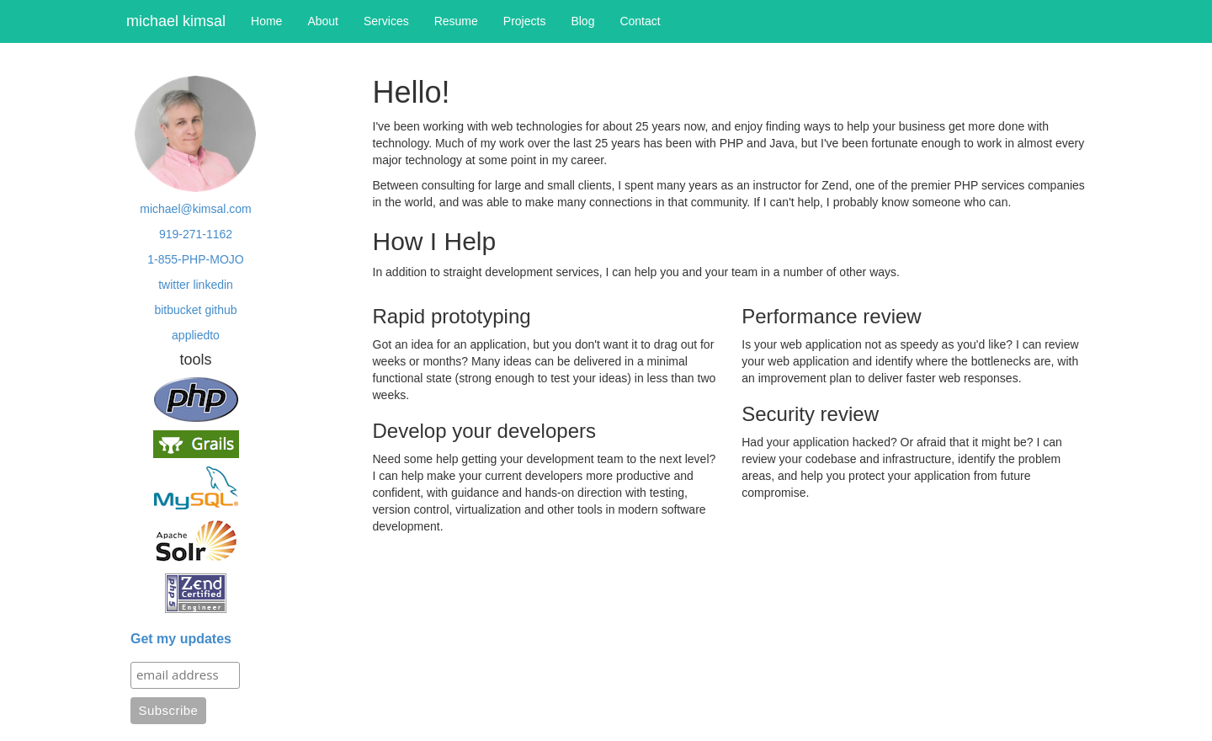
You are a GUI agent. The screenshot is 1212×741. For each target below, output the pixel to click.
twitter (173, 284)
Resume (456, 21)
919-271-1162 (195, 234)
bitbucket (177, 310)
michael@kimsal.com (195, 209)
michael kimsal (176, 21)
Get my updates (180, 639)
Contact (639, 21)
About (322, 21)
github (221, 310)
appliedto (196, 335)
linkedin (212, 284)
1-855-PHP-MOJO (195, 259)
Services (386, 21)
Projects (524, 21)
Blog (582, 21)
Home (266, 21)
